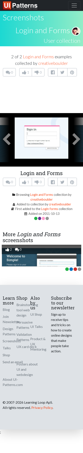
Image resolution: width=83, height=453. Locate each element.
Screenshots (12, 341)
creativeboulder (53, 63)
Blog (6, 309)
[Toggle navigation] (74, 5)
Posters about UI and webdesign (27, 369)
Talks (7, 348)
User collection (62, 40)
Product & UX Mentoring (38, 344)
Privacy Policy (42, 407)
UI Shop (36, 314)
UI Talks (36, 326)
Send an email (13, 362)
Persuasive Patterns (24, 324)
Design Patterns (9, 331)
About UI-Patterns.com (13, 382)
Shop (6, 355)
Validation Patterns (24, 337)
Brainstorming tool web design (27, 310)
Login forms (49, 209)
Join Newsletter (11, 319)
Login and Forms (42, 30)
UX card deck (26, 346)
